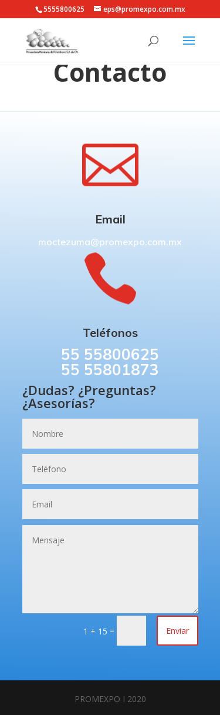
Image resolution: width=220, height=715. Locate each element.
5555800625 (63, 9)
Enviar (177, 630)
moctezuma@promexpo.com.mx (110, 242)
